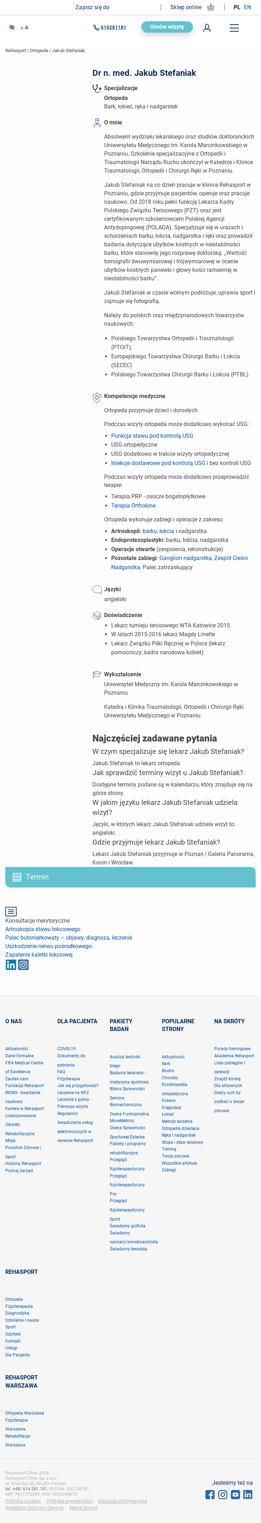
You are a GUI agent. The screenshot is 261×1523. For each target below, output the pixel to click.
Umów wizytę (167, 26)
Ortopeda (39, 50)
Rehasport (15, 50)
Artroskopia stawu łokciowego (42, 929)
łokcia (166, 531)
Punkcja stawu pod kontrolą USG (152, 435)
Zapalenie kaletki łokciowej (39, 954)
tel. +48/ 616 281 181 (26, 1488)
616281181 (109, 27)
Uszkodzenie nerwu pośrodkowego (48, 946)
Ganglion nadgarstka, (186, 558)
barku (150, 531)
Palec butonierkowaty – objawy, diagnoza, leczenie (68, 937)
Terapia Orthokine (133, 505)
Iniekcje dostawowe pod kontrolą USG (158, 463)
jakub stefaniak (68, 50)
